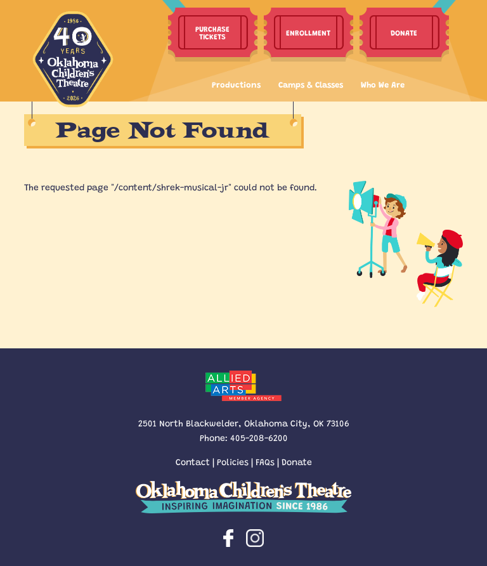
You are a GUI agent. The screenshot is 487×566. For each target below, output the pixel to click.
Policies (233, 461)
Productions (236, 84)
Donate (297, 461)
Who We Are (383, 84)
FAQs (265, 461)
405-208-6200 (259, 437)
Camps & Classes (310, 84)
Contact (193, 461)
